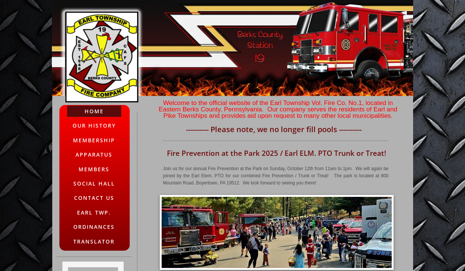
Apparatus (94, 154)
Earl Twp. (94, 212)
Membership (94, 140)
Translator (94, 241)
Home (94, 111)
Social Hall (94, 183)
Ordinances (94, 226)
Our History (94, 125)
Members (94, 169)
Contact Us (94, 197)
